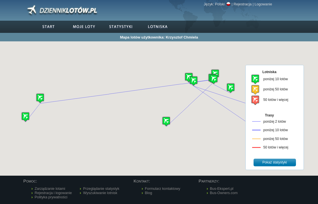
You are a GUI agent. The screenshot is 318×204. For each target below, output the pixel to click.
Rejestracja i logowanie (53, 193)
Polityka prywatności (51, 197)
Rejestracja (242, 4)
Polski (223, 4)
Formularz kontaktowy (162, 188)
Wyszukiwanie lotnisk (100, 193)
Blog (148, 193)
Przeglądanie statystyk (101, 188)
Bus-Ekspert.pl (221, 188)
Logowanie (263, 4)
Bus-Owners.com (224, 193)
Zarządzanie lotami (50, 188)
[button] (188, 77)
